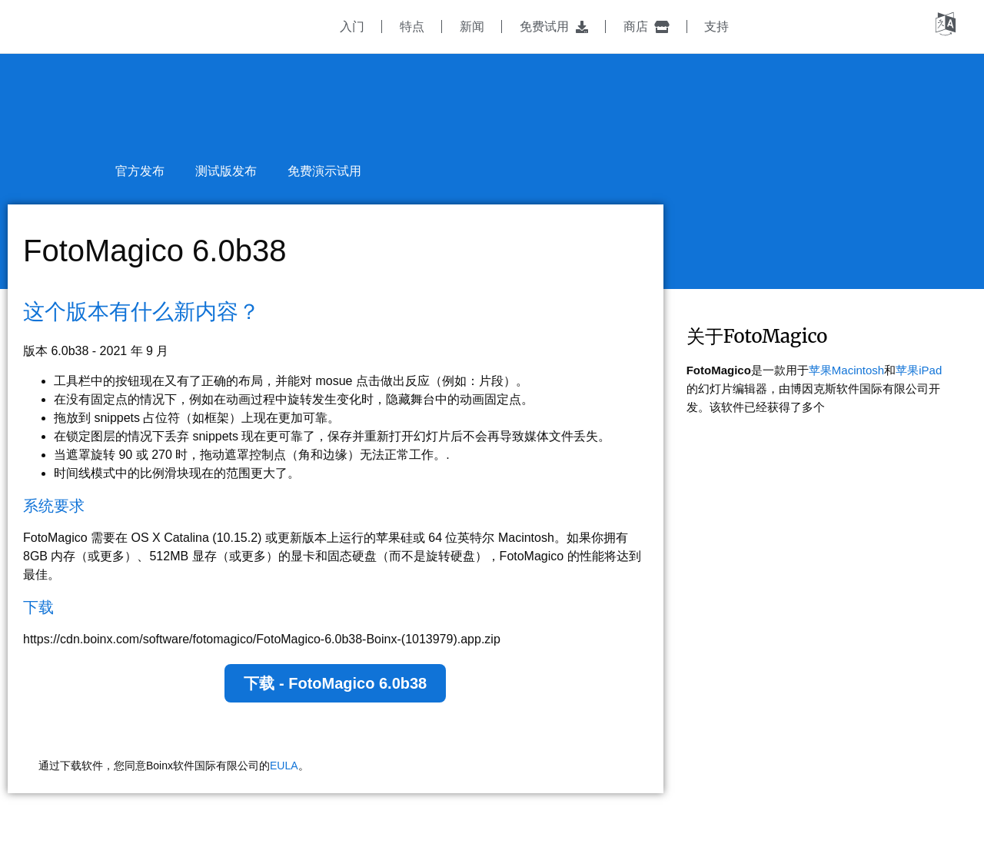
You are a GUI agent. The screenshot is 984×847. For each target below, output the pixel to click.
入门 (352, 26)
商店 (646, 26)
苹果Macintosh (846, 370)
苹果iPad (919, 370)
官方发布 (140, 171)
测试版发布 (226, 171)
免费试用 (554, 26)
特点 (412, 26)
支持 (716, 26)
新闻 (472, 26)
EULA (284, 765)
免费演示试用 (324, 171)
